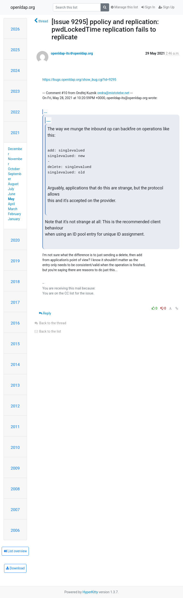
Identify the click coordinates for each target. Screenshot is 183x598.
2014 (15, 364)
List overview (15, 551)
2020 (15, 240)
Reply (45, 313)
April (11, 204)
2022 (15, 112)
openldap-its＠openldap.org (72, 53)
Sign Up (166, 7)
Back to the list (47, 331)
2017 (15, 302)
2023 (15, 91)
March (13, 209)
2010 (15, 447)
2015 (15, 343)
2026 (15, 29)
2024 (15, 70)
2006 (15, 530)
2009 (15, 468)
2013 (15, 385)
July (11, 189)
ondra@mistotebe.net (113, 93)
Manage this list (124, 7)
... (45, 111)
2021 (15, 132)
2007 (15, 509)
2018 (15, 281)
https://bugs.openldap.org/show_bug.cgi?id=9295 (79, 79)
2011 (15, 426)
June (11, 194)
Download (15, 568)
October (14, 169)
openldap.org (22, 7)
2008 (15, 489)
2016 (15, 323)
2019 (15, 260)
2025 (15, 49)
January (14, 219)
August (13, 184)
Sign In (148, 7)
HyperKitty (90, 592)
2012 (15, 406)
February (14, 214)
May (11, 199)
